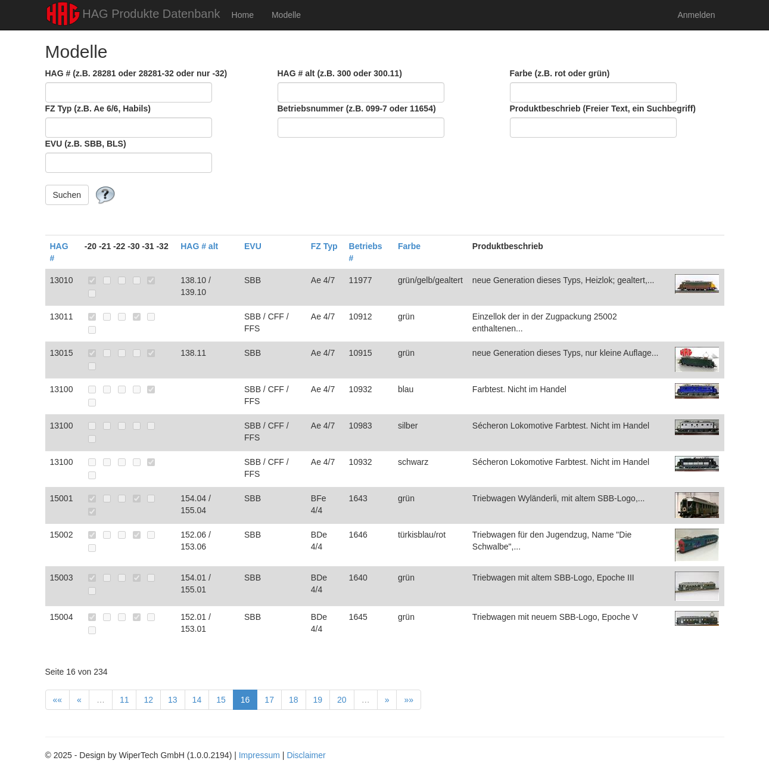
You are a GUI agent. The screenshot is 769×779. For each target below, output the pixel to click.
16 (245, 699)
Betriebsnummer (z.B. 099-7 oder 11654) (357, 108)
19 (318, 699)
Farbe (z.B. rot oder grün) (560, 73)
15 (221, 699)
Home (243, 15)
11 (124, 699)
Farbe (409, 246)
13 (173, 699)
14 (197, 699)
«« (58, 699)
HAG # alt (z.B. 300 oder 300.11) (340, 73)
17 (269, 699)
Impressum (259, 755)
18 (293, 699)
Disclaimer (306, 755)
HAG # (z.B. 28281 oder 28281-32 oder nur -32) (136, 73)
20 (342, 699)
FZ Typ (324, 246)
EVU (252, 246)
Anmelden (696, 15)
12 (148, 699)
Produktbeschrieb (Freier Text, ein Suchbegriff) (603, 108)
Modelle (286, 15)
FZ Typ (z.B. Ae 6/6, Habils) (98, 108)
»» (408, 699)
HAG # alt (199, 246)
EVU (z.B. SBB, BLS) (85, 143)
